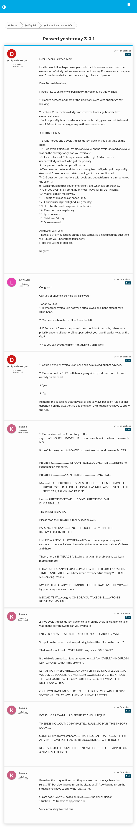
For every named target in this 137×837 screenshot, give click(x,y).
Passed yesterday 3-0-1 (58, 25)
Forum (13, 25)
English (31, 25)
